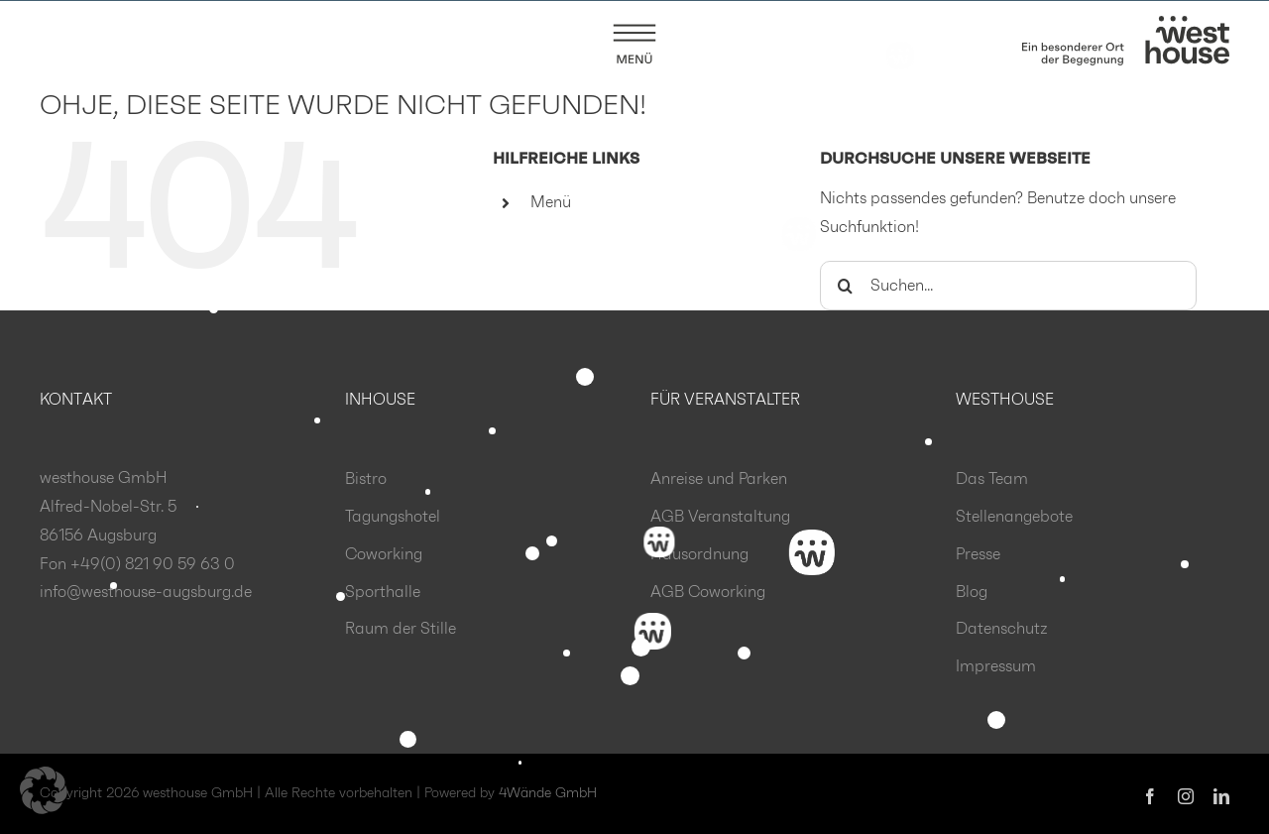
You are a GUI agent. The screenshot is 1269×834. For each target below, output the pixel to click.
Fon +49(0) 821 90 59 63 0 (137, 565)
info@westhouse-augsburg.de (146, 593)
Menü (550, 203)
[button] (43, 790)
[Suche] (844, 286)
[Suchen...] (1008, 286)
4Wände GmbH (548, 794)
